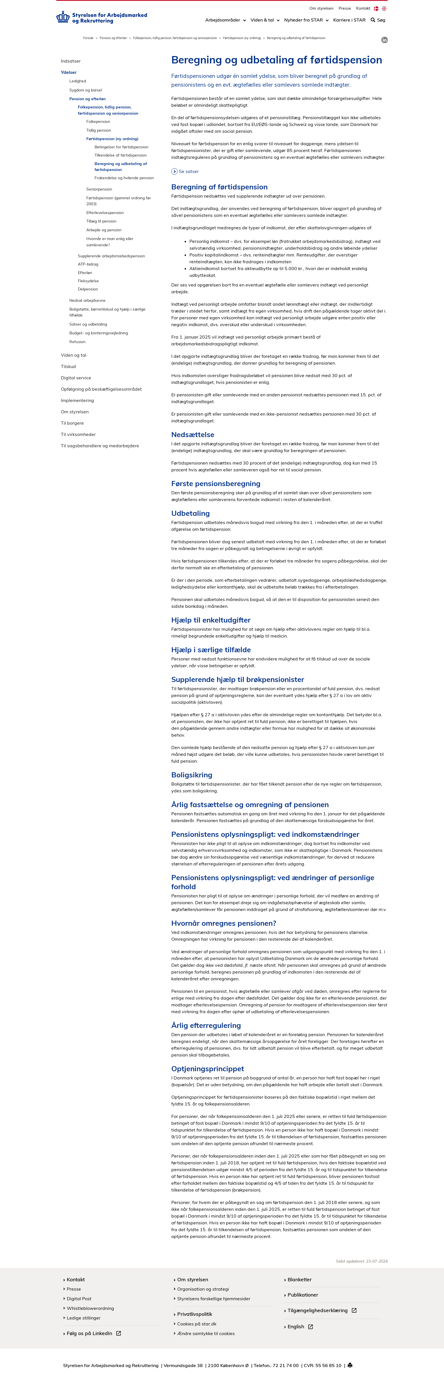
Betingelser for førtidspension (121, 146)
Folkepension (98, 121)
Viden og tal (73, 355)
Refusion (77, 341)
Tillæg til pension (101, 221)
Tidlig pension (98, 130)
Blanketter (300, 1279)
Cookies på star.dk (196, 1324)
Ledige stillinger (84, 1318)
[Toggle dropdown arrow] (244, 22)
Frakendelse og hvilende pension (124, 177)
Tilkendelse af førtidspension (121, 155)
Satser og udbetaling (88, 324)
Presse (345, 10)
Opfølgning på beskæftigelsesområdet (101, 389)
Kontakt (363, 10)
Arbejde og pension (103, 229)
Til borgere (72, 423)
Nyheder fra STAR (303, 22)
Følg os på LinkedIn (95, 1334)
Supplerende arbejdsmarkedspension (111, 255)
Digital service (76, 377)
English (301, 1327)
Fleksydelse (88, 280)
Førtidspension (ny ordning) (242, 38)
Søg (378, 22)
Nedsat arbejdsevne (87, 300)
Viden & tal (262, 22)
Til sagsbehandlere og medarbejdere (100, 445)
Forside (88, 38)
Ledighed (77, 80)
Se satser (189, 171)
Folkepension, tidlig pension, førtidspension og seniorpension (175, 38)
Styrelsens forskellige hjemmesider (213, 1298)
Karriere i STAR (349, 22)
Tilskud (68, 366)
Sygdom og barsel (85, 89)
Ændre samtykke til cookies (206, 1333)
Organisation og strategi (203, 1289)
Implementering (77, 400)
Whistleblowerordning (90, 1308)
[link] (384, 40)
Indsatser (71, 61)
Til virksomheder (78, 434)
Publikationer (303, 1294)
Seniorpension (99, 189)
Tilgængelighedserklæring (323, 1311)
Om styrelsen (321, 10)
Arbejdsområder (222, 22)
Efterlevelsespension (105, 212)
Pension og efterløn (113, 38)
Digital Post (79, 1298)
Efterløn (85, 272)
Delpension (88, 288)
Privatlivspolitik (194, 1314)
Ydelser (68, 72)
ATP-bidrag (88, 264)
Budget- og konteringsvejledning (98, 332)
